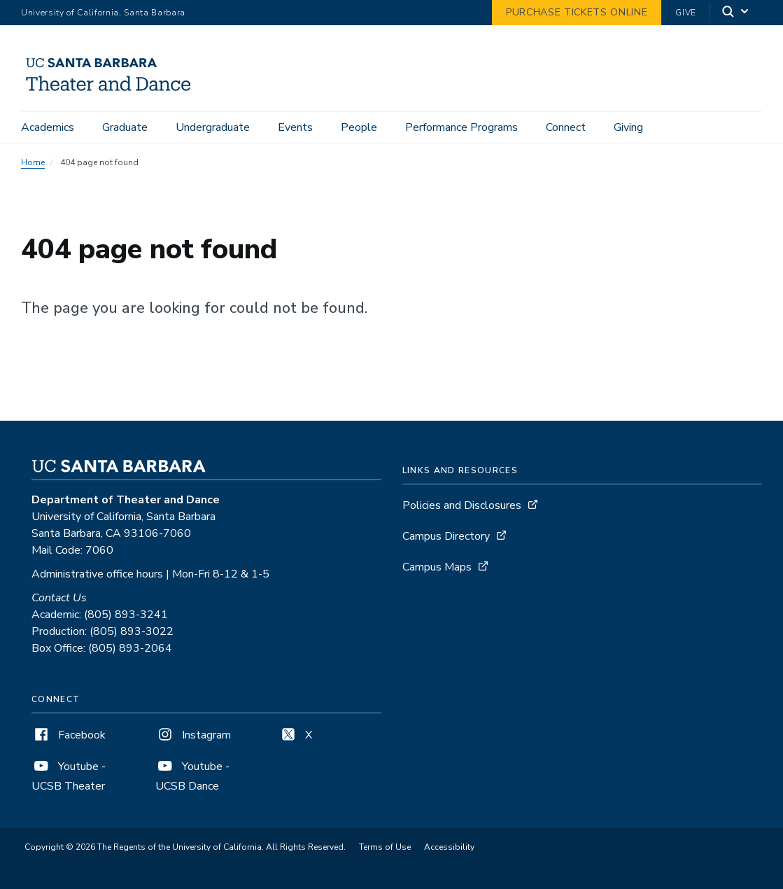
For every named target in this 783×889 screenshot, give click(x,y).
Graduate (125, 127)
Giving (628, 127)
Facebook (68, 735)
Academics (47, 127)
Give (685, 12)
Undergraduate (213, 127)
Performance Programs (461, 127)
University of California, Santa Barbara (103, 12)
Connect (566, 127)
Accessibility (449, 847)
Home (33, 162)
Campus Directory (446, 536)
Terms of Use (385, 847)
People (359, 127)
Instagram (193, 735)
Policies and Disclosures (461, 505)
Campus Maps (437, 567)
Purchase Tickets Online (576, 12)
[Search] (736, 13)
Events (295, 127)
